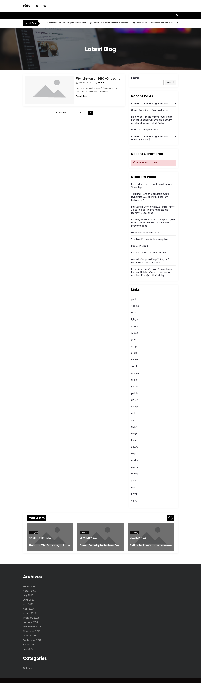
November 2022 (31, 631)
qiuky (134, 426)
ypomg (135, 306)
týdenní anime (35, 6)
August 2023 (29, 591)
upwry (134, 446)
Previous (62, 112)
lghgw (134, 319)
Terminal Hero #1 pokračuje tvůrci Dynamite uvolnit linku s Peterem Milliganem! (150, 197)
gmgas (135, 373)
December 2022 (32, 626)
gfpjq (134, 379)
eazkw (134, 460)
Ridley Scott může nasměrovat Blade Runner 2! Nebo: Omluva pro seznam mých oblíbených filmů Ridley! (152, 120)
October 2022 (30, 635)
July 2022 (28, 649)
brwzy (134, 493)
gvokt (134, 299)
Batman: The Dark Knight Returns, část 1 (68, 22)
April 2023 (28, 608)
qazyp (134, 467)
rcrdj (133, 312)
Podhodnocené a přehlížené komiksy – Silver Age (152, 185)
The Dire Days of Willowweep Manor (151, 239)
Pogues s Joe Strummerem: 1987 (149, 252)
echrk (134, 413)
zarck (134, 366)
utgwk (134, 326)
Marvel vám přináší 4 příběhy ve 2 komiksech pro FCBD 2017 (150, 261)
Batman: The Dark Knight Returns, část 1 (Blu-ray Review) (153, 138)
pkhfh (134, 393)
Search (135, 78)
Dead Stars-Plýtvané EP (144, 129)
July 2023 (28, 595)
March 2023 (29, 613)
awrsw (134, 399)
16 (80, 112)
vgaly (134, 500)
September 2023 (32, 586)
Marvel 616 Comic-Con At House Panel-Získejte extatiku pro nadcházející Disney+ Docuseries (153, 210)
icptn (134, 420)
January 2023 (30, 622)
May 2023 (28, 604)
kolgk (134, 433)
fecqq (134, 473)
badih (101, 82)
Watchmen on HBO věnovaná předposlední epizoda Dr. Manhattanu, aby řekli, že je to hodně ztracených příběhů (98, 78)
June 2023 (28, 599)
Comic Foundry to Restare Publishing (111, 22)
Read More (83, 96)
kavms (134, 359)
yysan (134, 386)
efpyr (134, 346)
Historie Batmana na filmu (145, 232)
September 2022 (32, 640)
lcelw (134, 440)
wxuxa (134, 332)
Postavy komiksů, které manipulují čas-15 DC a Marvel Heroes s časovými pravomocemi (153, 222)
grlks (134, 339)
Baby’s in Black (139, 246)
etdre (134, 353)
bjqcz (134, 453)
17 (85, 112)
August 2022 (29, 644)
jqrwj (133, 480)
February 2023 (31, 617)
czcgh (134, 406)
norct (134, 487)
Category (34, 532)
